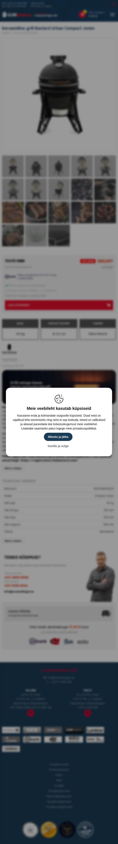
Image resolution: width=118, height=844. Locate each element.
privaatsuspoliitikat (84, 428)
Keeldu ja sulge (58, 446)
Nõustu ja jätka (58, 436)
